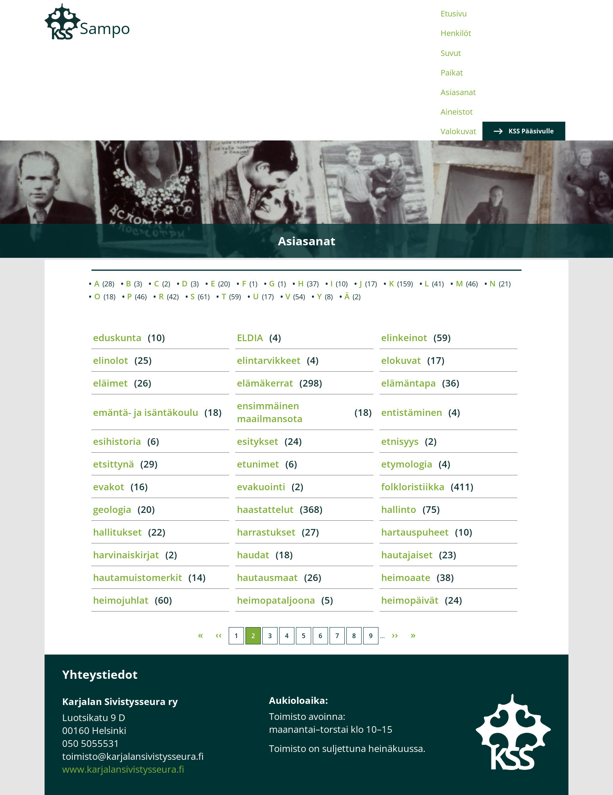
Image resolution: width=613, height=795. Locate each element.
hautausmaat (267, 481)
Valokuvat (447, 35)
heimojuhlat (121, 504)
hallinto (398, 413)
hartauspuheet (415, 436)
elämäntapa (408, 287)
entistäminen (411, 315)
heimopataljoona (276, 504)
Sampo (105, 28)
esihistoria (117, 345)
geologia (112, 413)
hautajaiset (407, 458)
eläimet (110, 287)
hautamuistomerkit (137, 481)
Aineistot (401, 35)
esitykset (257, 345)
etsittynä (113, 368)
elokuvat (401, 264)
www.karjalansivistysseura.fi (123, 673)
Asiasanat (356, 35)
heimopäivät (410, 504)
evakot (108, 390)
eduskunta (117, 241)
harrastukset (266, 436)
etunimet (258, 368)
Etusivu (205, 35)
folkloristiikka (413, 390)
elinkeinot (404, 241)
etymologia (406, 368)
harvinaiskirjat (126, 458)
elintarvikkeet (269, 264)
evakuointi (261, 390)
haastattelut (265, 413)
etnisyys (400, 345)
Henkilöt (245, 35)
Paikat (316, 35)
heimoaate (405, 481)
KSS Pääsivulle (532, 35)
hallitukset (117, 436)
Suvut (282, 35)
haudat (253, 458)
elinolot (110, 264)
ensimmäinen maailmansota (270, 316)
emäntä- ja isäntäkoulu (145, 315)
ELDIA (250, 241)
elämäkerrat (265, 287)
